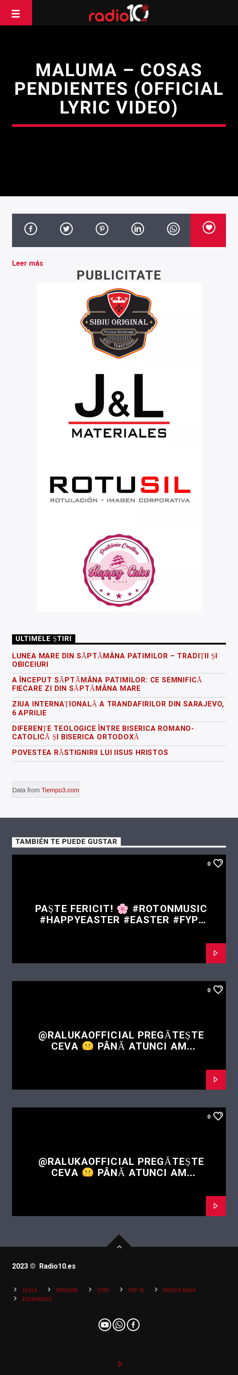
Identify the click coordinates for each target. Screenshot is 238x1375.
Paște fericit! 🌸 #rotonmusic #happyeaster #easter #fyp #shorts (121, 919)
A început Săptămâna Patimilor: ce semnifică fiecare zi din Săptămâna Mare (107, 684)
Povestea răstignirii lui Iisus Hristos (90, 752)
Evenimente (37, 1299)
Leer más (27, 263)
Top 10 (136, 1290)
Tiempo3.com (60, 790)
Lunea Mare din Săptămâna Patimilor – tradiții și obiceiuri (114, 660)
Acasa (29, 1290)
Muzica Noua (179, 1290)
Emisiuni (67, 1290)
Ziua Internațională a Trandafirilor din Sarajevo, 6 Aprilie (118, 708)
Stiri (103, 1290)
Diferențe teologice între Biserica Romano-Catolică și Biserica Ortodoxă (103, 732)
